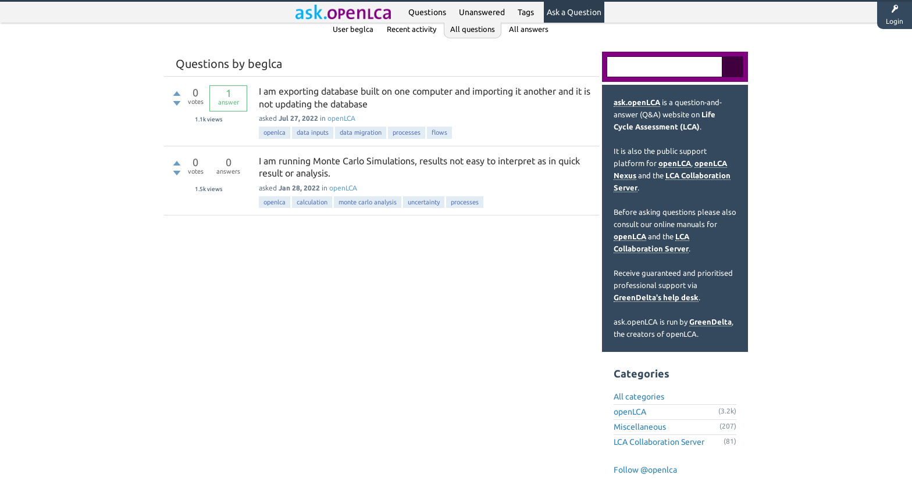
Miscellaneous (640, 426)
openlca (274, 132)
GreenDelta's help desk (656, 297)
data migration (361, 132)
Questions (427, 12)
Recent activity (411, 29)
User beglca (353, 29)
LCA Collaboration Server (659, 442)
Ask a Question (574, 12)
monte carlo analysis (368, 202)
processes (407, 132)
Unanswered (482, 12)
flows (439, 132)
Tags (526, 12)
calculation (312, 202)
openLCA (341, 118)
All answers (528, 29)
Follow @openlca (645, 469)
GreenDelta (710, 322)
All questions (472, 29)
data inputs (313, 132)
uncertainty (424, 202)
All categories (639, 396)
